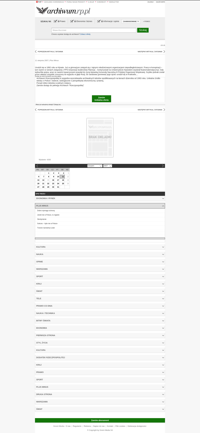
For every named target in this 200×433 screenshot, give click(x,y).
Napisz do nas (99, 426)
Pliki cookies (120, 426)
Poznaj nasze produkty (76, 2)
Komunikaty (101, 2)
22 (48, 184)
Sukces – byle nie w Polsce (47, 223)
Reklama (87, 426)
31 (58, 187)
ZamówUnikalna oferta (101, 98)
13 (38, 180)
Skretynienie (41, 219)
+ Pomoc (146, 21)
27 (38, 187)
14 (43, 180)
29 (48, 187)
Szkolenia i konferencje (54, 2)
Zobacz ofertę (85, 34)
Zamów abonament (100, 420)
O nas (68, 426)
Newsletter (114, 2)
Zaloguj (150, 2)
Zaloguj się (48, 104)
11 (63, 177)
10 (58, 177)
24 (58, 184)
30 (53, 187)
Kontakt (110, 426)
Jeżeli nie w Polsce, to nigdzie (48, 215)
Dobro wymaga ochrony (46, 211)
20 (38, 184)
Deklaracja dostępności (137, 426)
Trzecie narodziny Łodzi (46, 228)
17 (58, 180)
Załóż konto (160, 2)
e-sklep (91, 2)
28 (43, 187)
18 (63, 180)
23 (53, 184)
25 (63, 184)
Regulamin (77, 426)
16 (53, 180)
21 (43, 184)
